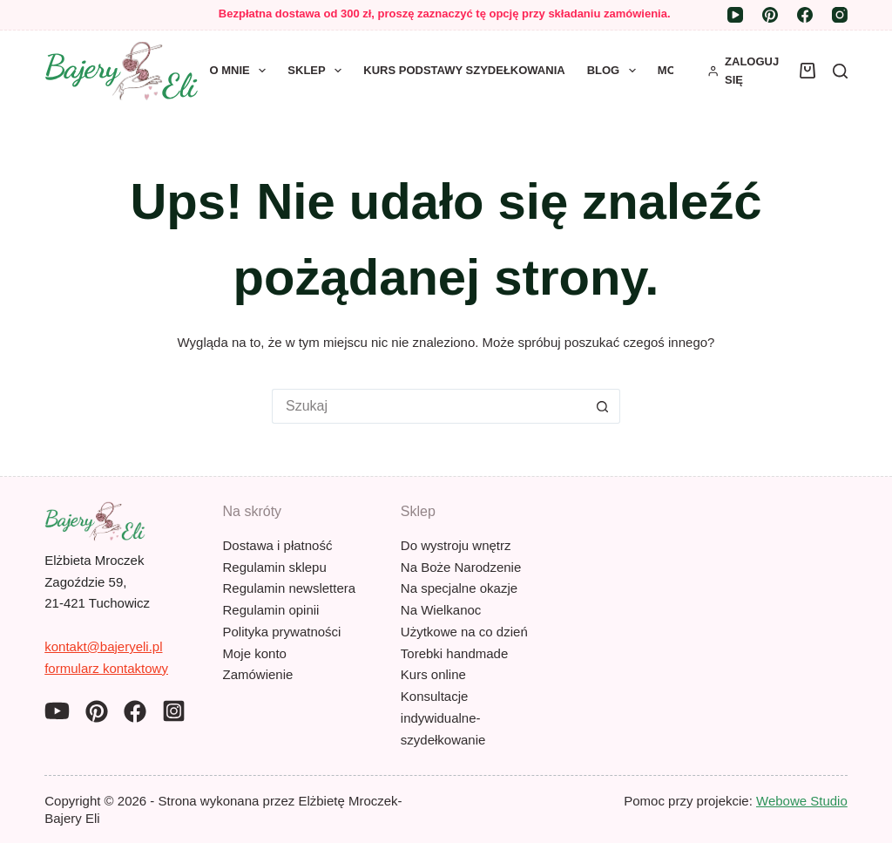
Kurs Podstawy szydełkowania (463, 70)
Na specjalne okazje (459, 588)
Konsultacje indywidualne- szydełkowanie (443, 718)
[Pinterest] (770, 15)
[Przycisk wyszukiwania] (602, 406)
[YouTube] (735, 15)
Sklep (317, 70)
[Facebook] (805, 15)
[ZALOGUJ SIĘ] (745, 71)
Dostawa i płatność (278, 545)
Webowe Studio (802, 800)
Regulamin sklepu (275, 567)
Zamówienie (258, 674)
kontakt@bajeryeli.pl (103, 646)
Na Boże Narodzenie (461, 567)
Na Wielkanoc (441, 609)
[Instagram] (840, 15)
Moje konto (255, 653)
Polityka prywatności (282, 631)
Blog (615, 70)
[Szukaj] (840, 71)
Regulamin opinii (271, 609)
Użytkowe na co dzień (464, 631)
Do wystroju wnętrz (456, 545)
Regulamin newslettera (289, 588)
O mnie (242, 70)
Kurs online (433, 674)
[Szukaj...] (428, 406)
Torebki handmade (454, 653)
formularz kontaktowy (106, 668)
